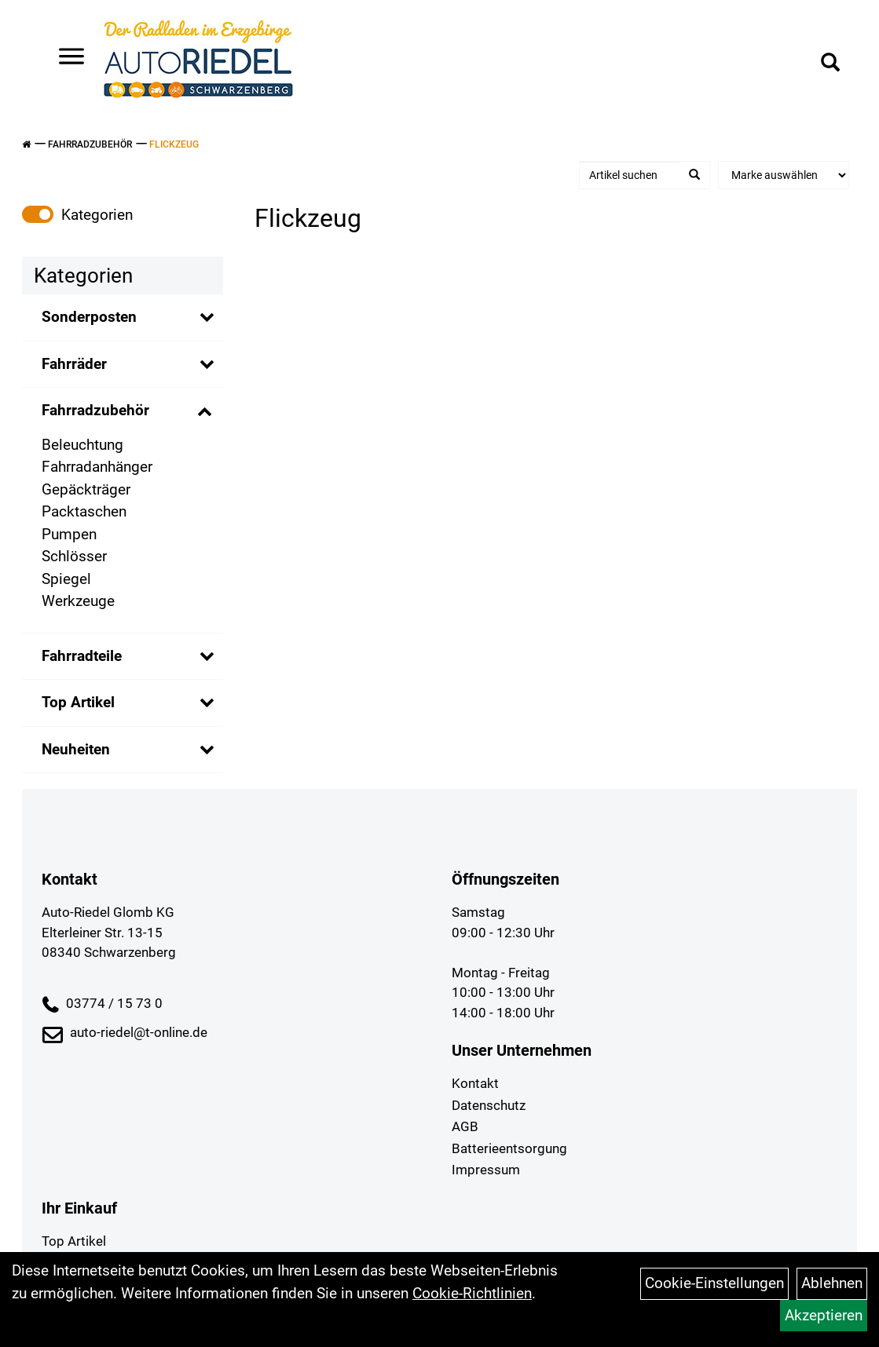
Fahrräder (74, 364)
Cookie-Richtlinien (472, 1293)
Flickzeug (174, 144)
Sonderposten (89, 317)
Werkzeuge (78, 601)
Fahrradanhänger (97, 467)
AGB (465, 1126)
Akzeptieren (824, 1315)
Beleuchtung (82, 445)
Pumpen (69, 534)
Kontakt (475, 1083)
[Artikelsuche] (830, 64)
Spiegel (66, 579)
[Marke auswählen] (783, 175)
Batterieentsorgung (509, 1148)
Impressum (486, 1169)
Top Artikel (78, 702)
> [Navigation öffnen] (65, 57)
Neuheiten (76, 749)
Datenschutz (489, 1105)
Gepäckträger (86, 489)
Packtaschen (84, 511)
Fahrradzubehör (90, 144)
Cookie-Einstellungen (714, 1283)
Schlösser (74, 556)
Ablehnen (832, 1283)
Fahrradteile (82, 656)
